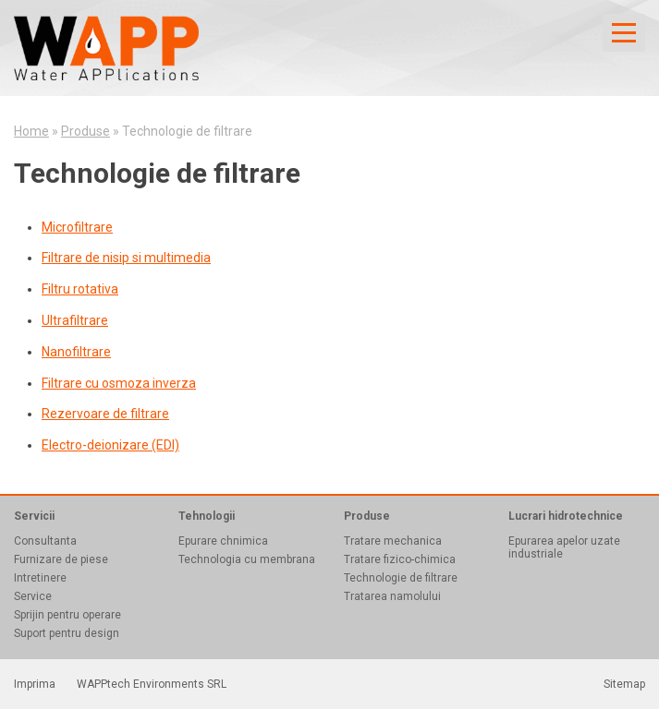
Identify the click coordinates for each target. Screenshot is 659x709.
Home (31, 131)
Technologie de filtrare (401, 577)
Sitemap (624, 684)
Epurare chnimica (223, 541)
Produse (85, 131)
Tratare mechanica (393, 541)
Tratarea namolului (392, 596)
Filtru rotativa (80, 289)
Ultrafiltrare (75, 320)
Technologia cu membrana (246, 559)
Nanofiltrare (76, 351)
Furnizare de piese (61, 559)
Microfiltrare (77, 227)
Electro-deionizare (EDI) (110, 445)
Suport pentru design (66, 633)
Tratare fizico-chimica (400, 559)
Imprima (34, 684)
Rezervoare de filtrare (105, 413)
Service (33, 596)
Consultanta (45, 541)
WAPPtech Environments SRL (151, 684)
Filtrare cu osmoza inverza (119, 383)
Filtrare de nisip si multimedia (126, 257)
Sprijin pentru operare (67, 614)
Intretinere (40, 577)
